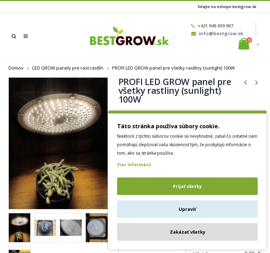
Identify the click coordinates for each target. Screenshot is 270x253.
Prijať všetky (187, 186)
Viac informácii (134, 165)
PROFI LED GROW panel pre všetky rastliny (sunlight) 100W (173, 68)
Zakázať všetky (187, 232)
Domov (16, 68)
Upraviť (187, 209)
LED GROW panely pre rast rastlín (67, 68)
